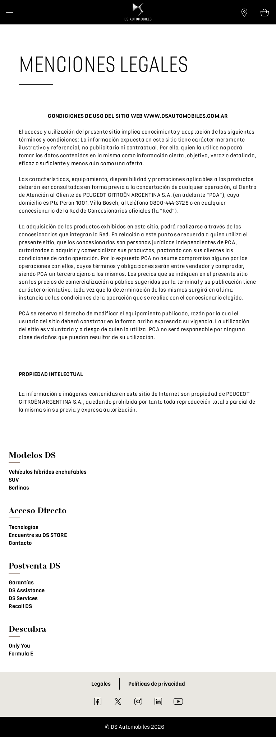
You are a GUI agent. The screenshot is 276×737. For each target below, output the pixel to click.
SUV (14, 480)
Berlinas (19, 488)
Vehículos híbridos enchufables (48, 472)
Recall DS (20, 606)
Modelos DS (32, 455)
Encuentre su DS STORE (38, 535)
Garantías (21, 582)
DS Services (23, 598)
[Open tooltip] (264, 12)
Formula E (21, 653)
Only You (19, 646)
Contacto (20, 543)
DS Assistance (27, 590)
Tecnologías (23, 527)
